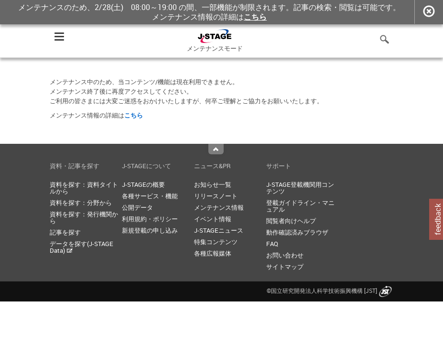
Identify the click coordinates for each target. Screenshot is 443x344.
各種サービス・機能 (150, 196)
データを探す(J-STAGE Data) (81, 247)
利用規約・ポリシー (150, 219)
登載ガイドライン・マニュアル (300, 206)
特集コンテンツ (216, 241)
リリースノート (216, 196)
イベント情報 (212, 219)
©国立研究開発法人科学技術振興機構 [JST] (330, 290)
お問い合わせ (284, 255)
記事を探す (65, 232)
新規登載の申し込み (150, 230)
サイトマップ (284, 266)
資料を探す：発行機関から (84, 217)
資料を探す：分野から (81, 202)
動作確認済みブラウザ (297, 232)
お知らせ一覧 (212, 184)
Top (216, 149)
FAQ (272, 243)
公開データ (137, 207)
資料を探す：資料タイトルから (84, 187)
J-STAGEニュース (218, 230)
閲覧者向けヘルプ (291, 220)
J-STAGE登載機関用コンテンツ (300, 187)
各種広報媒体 (212, 253)
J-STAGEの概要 (143, 184)
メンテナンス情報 (219, 207)
